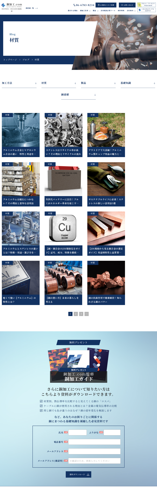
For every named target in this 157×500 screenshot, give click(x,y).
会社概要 (136, 450)
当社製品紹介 (86, 450)
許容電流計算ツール (108, 10)
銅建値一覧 (30, 8)
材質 (44, 83)
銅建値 (65, 94)
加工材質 (53, 478)
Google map (27, 463)
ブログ (25, 59)
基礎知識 (126, 83)
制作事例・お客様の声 (88, 460)
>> (86, 256)
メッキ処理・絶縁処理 (58, 473)
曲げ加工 (53, 462)
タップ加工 (54, 465)
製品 (83, 83)
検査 (51, 476)
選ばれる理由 (73, 10)
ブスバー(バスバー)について (92, 453)
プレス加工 (54, 470)
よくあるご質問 (139, 456)
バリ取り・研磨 (56, 457)
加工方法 (7, 83)
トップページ (10, 59)
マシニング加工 (56, 467)
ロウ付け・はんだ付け (58, 459)
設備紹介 (136, 453)
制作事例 (121, 10)
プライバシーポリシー (135, 490)
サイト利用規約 (114, 490)
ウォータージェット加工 (59, 454)
